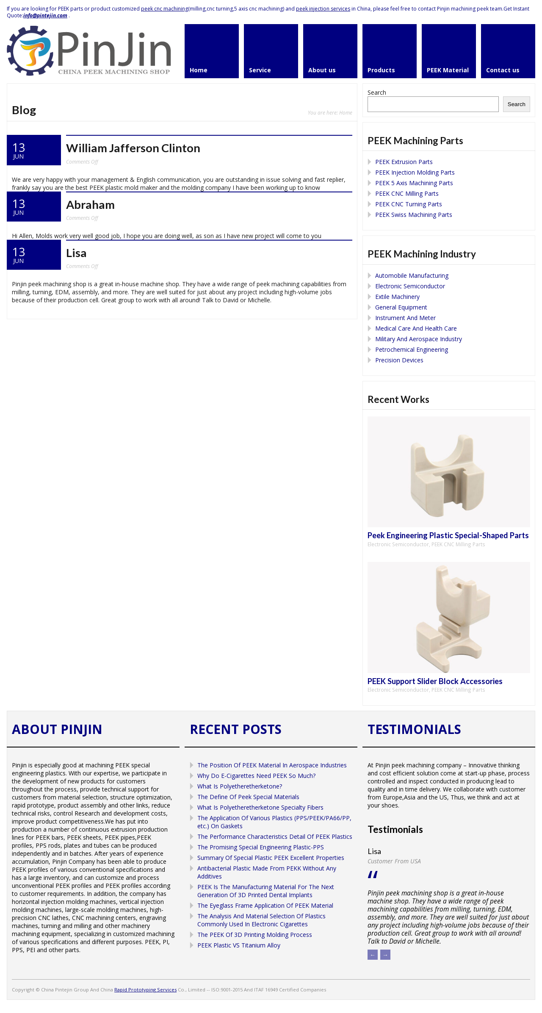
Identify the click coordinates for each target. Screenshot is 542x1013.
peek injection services (323, 8)
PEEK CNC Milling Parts (407, 193)
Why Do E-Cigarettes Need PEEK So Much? (256, 776)
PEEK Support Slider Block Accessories (435, 681)
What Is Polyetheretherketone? (239, 786)
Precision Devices (399, 360)
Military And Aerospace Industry (418, 339)
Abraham (90, 204)
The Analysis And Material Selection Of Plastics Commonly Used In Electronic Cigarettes (261, 920)
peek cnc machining (164, 8)
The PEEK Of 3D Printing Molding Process (254, 935)
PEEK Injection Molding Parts (415, 172)
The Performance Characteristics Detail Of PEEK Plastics (274, 836)
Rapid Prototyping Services (145, 989)
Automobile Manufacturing (411, 275)
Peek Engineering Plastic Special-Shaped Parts (448, 535)
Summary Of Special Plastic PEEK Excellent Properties (270, 858)
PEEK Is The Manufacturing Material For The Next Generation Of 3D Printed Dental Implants (265, 891)
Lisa (76, 253)
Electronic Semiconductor (410, 286)
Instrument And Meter (405, 318)
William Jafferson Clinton (133, 148)
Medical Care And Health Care (416, 328)
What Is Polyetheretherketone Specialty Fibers (260, 807)
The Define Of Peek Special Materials (248, 797)
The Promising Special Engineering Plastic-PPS (260, 847)
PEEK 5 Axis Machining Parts (414, 183)
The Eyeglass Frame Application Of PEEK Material (265, 905)
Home (345, 112)
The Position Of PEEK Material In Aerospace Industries (272, 765)
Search (377, 92)
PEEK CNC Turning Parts (408, 204)
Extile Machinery (397, 297)
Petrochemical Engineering (411, 349)
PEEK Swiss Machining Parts (413, 215)
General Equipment (401, 307)
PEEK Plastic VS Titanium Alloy (238, 945)
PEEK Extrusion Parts (404, 162)
